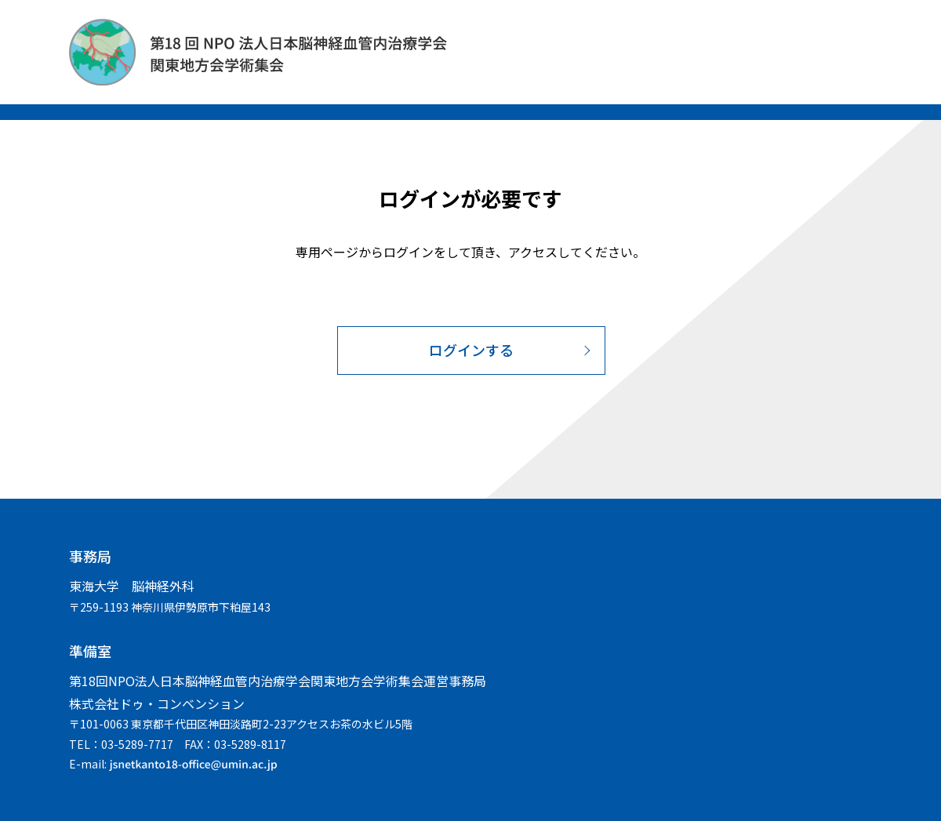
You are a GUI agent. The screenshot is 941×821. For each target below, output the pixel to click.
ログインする (471, 350)
